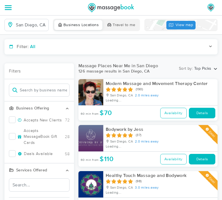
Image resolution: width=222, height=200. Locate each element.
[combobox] (31, 25)
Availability (173, 113)
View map (181, 25)
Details (202, 113)
